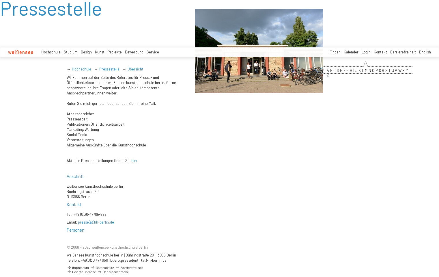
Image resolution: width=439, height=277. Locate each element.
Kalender (351, 52)
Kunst (99, 52)
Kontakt (380, 52)
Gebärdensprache (113, 272)
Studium (71, 52)
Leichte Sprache (81, 272)
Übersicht (135, 69)
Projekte (115, 52)
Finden (335, 52)
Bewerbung (134, 52)
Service (153, 52)
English (425, 52)
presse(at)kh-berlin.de (96, 222)
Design (86, 52)
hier (134, 160)
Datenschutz (102, 267)
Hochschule (51, 52)
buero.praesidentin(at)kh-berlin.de (138, 260)
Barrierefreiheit (403, 52)
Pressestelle (109, 69)
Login (366, 52)
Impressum (78, 267)
